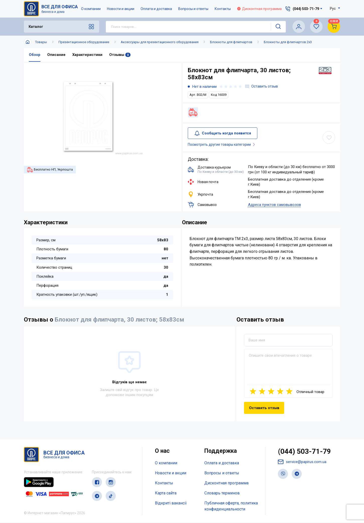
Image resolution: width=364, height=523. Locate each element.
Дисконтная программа (259, 9)
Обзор (34, 55)
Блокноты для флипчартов (231, 42)
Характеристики (87, 55)
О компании (91, 9)
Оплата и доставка (156, 9)
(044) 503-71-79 (306, 452)
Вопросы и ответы (193, 9)
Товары (41, 42)
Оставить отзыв (262, 86)
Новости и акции (121, 9)
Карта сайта (165, 493)
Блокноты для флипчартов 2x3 (288, 42)
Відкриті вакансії (171, 503)
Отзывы (120, 55)
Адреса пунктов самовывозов (274, 205)
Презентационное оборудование (83, 42)
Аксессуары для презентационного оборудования (160, 42)
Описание (56, 55)
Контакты (223, 9)
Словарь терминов (222, 493)
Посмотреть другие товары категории (224, 145)
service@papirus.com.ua (303, 463)
